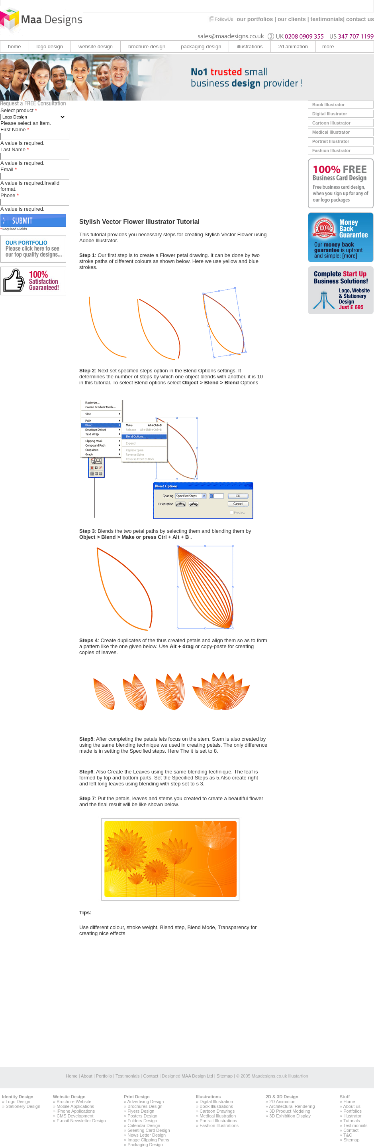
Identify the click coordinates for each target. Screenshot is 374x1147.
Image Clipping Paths (148, 1139)
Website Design (69, 1096)
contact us (360, 19)
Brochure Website (74, 1101)
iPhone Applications (76, 1111)
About (86, 1076)
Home (71, 1076)
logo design (50, 46)
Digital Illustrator (329, 113)
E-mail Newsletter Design (81, 1120)
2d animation (293, 46)
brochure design (146, 46)
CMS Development (75, 1115)
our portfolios (255, 19)
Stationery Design (23, 1106)
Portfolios (352, 1111)
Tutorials (351, 1120)
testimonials (326, 19)
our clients (292, 19)
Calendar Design (143, 1125)
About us (351, 1106)
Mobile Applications (75, 1106)
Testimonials (128, 1076)
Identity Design (17, 1096)
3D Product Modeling (289, 1111)
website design (95, 46)
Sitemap (225, 1076)
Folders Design (142, 1120)
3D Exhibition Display (290, 1115)
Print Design (137, 1096)
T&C (347, 1135)
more (328, 46)
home (14, 46)
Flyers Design (140, 1111)
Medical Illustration (218, 1115)
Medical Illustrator (331, 132)
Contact (150, 1076)
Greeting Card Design (148, 1130)
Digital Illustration (216, 1101)
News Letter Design (146, 1135)
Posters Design (142, 1115)
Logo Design (18, 1101)
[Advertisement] (146, 156)
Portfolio (104, 1076)
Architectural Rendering (292, 1106)
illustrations (249, 46)
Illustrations (208, 1096)
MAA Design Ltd (197, 1076)
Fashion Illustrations (219, 1125)
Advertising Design (145, 1101)
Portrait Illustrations (218, 1120)
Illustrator (352, 1115)
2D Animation (282, 1101)
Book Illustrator (328, 104)
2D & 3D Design (282, 1096)
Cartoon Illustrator (331, 123)
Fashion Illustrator (331, 150)
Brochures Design (144, 1106)
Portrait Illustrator (330, 141)
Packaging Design (201, 46)
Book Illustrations (216, 1106)
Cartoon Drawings (217, 1111)
